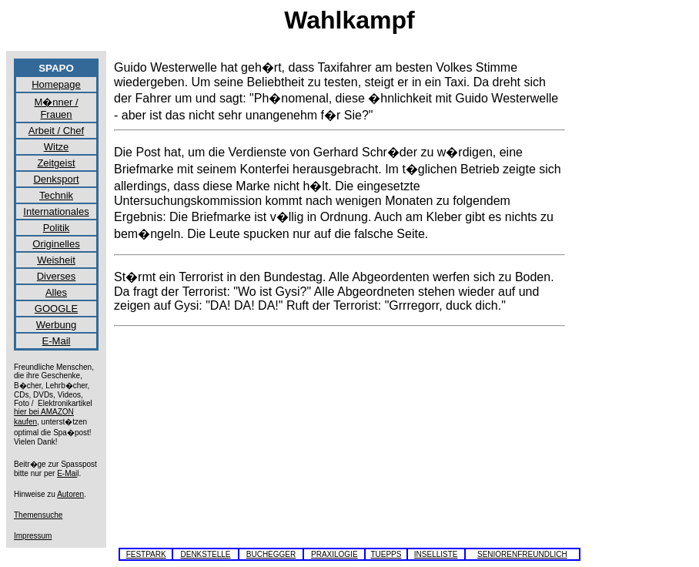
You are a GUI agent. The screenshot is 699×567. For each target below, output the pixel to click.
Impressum (33, 536)
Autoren (70, 494)
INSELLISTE (436, 554)
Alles (56, 292)
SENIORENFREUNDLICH (522, 554)
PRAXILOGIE (334, 554)
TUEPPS (385, 554)
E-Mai (67, 473)
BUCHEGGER (271, 554)
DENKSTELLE (205, 554)
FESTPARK (146, 554)
